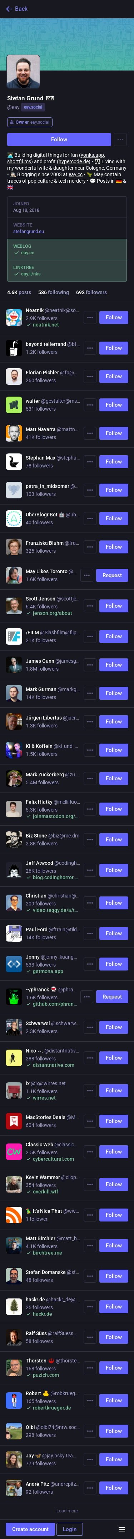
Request (112, 575)
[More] (90, 317)
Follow (59, 139)
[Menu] (120, 139)
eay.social (33, 107)
